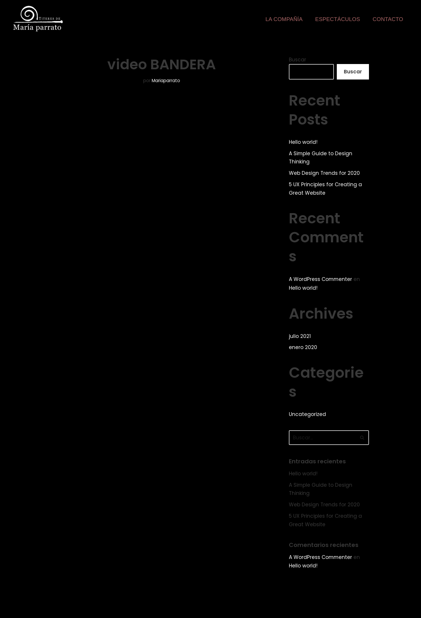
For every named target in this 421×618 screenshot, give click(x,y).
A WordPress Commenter (321, 279)
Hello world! (303, 142)
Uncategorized (307, 414)
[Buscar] (322, 438)
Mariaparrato (166, 80)
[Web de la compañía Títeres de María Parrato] (39, 18)
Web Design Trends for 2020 (324, 173)
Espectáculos (337, 19)
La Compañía (284, 19)
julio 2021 (300, 336)
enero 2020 (303, 347)
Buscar (297, 59)
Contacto (387, 19)
